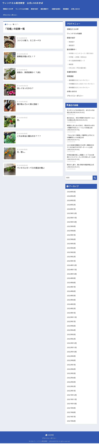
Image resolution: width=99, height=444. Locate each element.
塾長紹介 (72, 46)
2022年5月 (71, 374)
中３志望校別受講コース (77, 61)
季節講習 (66, 9)
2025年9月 (71, 226)
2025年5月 (71, 244)
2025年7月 (71, 235)
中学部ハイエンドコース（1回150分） (81, 53)
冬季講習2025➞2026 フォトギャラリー (82, 84)
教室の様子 (34, 9)
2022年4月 (71, 378)
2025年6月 (71, 239)
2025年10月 (72, 222)
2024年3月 (71, 305)
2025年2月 (71, 257)
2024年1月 (71, 313)
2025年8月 (71, 231)
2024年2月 (71, 309)
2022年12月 (72, 344)
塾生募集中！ (45, 9)
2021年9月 (71, 409)
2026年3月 (71, 200)
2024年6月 (71, 292)
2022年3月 (71, 383)
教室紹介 (72, 42)
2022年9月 (71, 357)
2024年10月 (72, 274)
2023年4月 (71, 331)
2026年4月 (71, 196)
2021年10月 (72, 404)
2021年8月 (71, 413)
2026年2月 (71, 205)
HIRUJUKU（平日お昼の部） (78, 68)
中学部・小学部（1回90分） (78, 57)
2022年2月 (71, 387)
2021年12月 (72, 396)
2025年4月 (71, 248)
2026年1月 (71, 209)
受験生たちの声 (8, 9)
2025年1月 (71, 261)
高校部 (71, 64)
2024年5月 (71, 296)
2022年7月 (71, 365)
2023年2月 (71, 339)
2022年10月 (72, 352)
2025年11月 (72, 218)
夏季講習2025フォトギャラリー (79, 88)
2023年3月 (71, 335)
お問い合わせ (75, 9)
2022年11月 (72, 348)
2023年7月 (71, 322)
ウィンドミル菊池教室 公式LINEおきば (23, 3)
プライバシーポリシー (10, 15)
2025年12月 (72, 213)
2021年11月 (72, 400)
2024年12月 (72, 266)
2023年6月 (71, 326)
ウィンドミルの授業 (22, 9)
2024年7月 (71, 287)
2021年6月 (71, 422)
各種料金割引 (56, 9)
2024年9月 (71, 279)
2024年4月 (71, 300)
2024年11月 (72, 270)
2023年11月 (72, 318)
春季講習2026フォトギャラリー (79, 80)
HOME (49, 436)
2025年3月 (71, 252)
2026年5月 (71, 192)
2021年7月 (71, 417)
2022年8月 (71, 361)
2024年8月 (71, 283)
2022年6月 (71, 370)
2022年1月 (71, 391)
